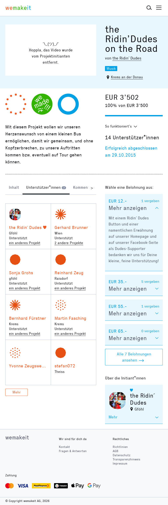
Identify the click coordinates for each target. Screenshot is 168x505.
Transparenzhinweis (126, 459)
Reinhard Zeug (68, 272)
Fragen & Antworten (73, 451)
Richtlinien (120, 447)
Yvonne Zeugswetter (29, 366)
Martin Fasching (70, 318)
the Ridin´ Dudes (126, 58)
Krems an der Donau (127, 77)
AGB (115, 451)
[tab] (14, 187)
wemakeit (17, 437)
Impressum (120, 463)
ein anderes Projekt (24, 243)
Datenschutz (121, 455)
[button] (149, 8)
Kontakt (64, 447)
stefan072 (64, 366)
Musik (111, 68)
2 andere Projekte (68, 243)
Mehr (16, 392)
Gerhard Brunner (71, 227)
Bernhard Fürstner (27, 318)
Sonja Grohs (21, 272)
